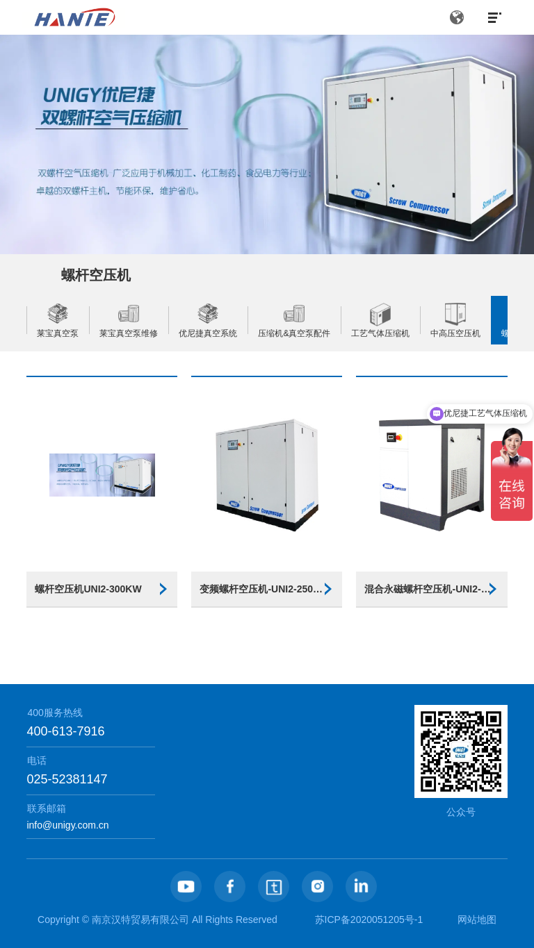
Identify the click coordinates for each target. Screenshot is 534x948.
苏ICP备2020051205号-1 (369, 919)
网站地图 (477, 919)
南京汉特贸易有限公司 (140, 919)
